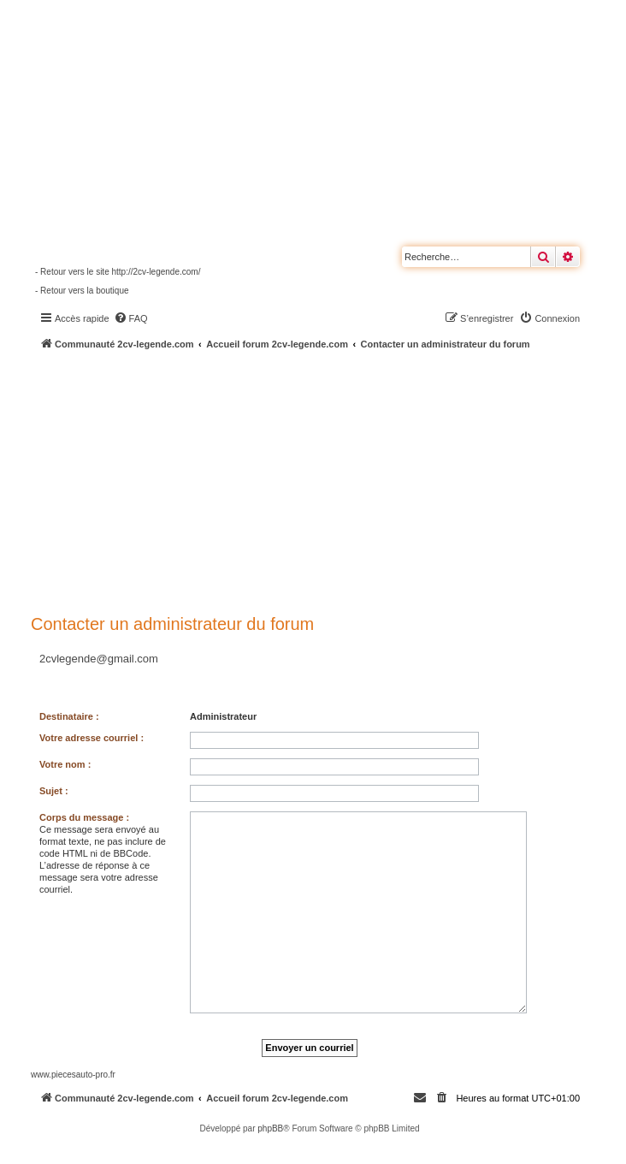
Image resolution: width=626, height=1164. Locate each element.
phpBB (270, 1128)
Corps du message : (84, 817)
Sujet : (53, 791)
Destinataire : (69, 716)
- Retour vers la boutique (82, 290)
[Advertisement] (328, 479)
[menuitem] (131, 318)
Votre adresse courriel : (91, 738)
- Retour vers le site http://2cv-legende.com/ (117, 271)
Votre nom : (65, 764)
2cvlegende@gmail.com (98, 658)
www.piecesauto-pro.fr (73, 1074)
